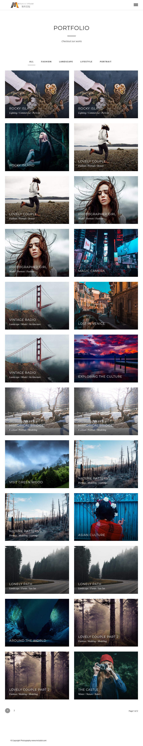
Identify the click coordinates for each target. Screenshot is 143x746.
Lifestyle (86, 61)
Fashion (46, 61)
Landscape (66, 61)
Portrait (106, 61)
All (31, 61)
